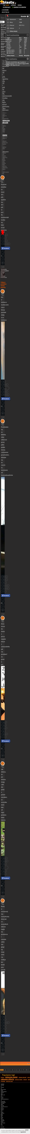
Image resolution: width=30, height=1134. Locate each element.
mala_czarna (11, 50)
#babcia (4, 858)
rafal (9, 45)
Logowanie (5, 10)
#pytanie (5, 734)
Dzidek (8, 62)
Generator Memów (19, 7)
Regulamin (3, 1128)
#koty (4, 1025)
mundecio (23, 62)
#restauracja (5, 1022)
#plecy (4, 871)
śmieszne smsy (9, 1081)
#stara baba (4, 867)
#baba (4, 864)
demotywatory (5, 151)
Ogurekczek (16, 65)
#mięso (4, 728)
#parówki (5, 391)
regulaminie (23, 1132)
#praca (4, 722)
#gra (4, 731)
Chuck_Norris (11, 51)
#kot (4, 381)
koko (9, 42)
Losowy (13, 5)
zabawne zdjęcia (7, 1079)
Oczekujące (6, 7)
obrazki (25, 1079)
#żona (4, 725)
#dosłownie (5, 394)
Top (6, 5)
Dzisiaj (21, 55)
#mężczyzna (5, 585)
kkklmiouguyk (10, 63)
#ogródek (5, 861)
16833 (20, 19)
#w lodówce (4, 388)
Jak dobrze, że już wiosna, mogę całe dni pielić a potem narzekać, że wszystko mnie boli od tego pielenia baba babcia (4, 794)
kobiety (2, 1077)
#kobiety (5, 579)
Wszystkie (26, 55)
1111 (16, 63)
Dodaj (20, 5)
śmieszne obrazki (6, 121)
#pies (4, 1019)
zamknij (26, 1129)
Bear (9, 44)
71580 (20, 22)
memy (4, 135)
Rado (9, 48)
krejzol (9, 41)
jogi (18, 62)
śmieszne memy (11, 1077)
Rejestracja (5, 12)
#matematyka (5, 244)
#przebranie (5, 588)
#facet (4, 582)
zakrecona (11, 53)
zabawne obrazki (22, 1077)
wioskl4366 (13, 62)
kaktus (9, 47)
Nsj (11, 65)
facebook (3, 1081)
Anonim (10, 39)
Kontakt (2, 1126)
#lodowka (5, 384)
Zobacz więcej (13, 31)
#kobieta (5, 576)
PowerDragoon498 (23, 63)
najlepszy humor (18, 1079)
